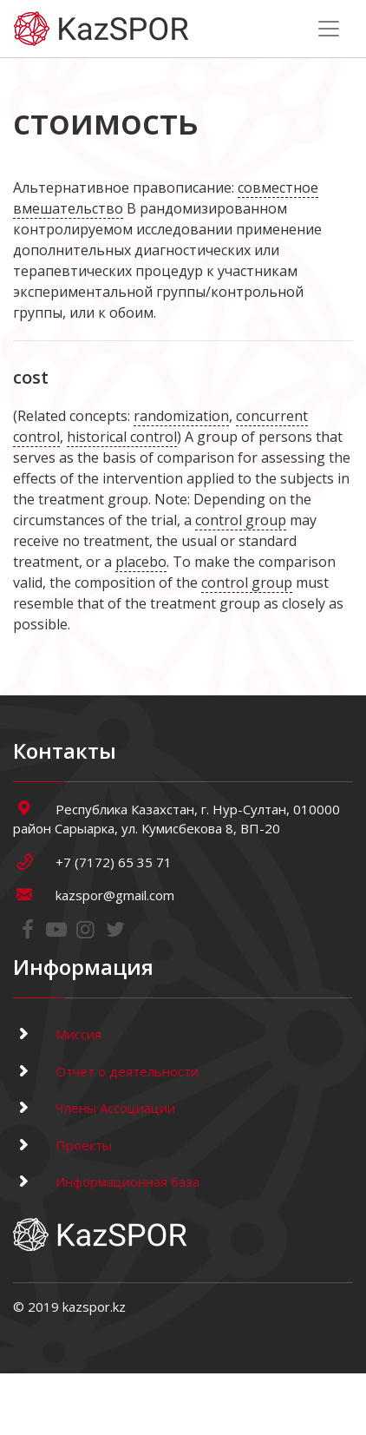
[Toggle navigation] (328, 28)
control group (240, 520)
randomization (181, 415)
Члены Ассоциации (94, 1107)
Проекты (62, 1145)
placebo (141, 561)
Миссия (57, 1034)
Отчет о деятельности (106, 1071)
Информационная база (106, 1181)
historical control (122, 436)
